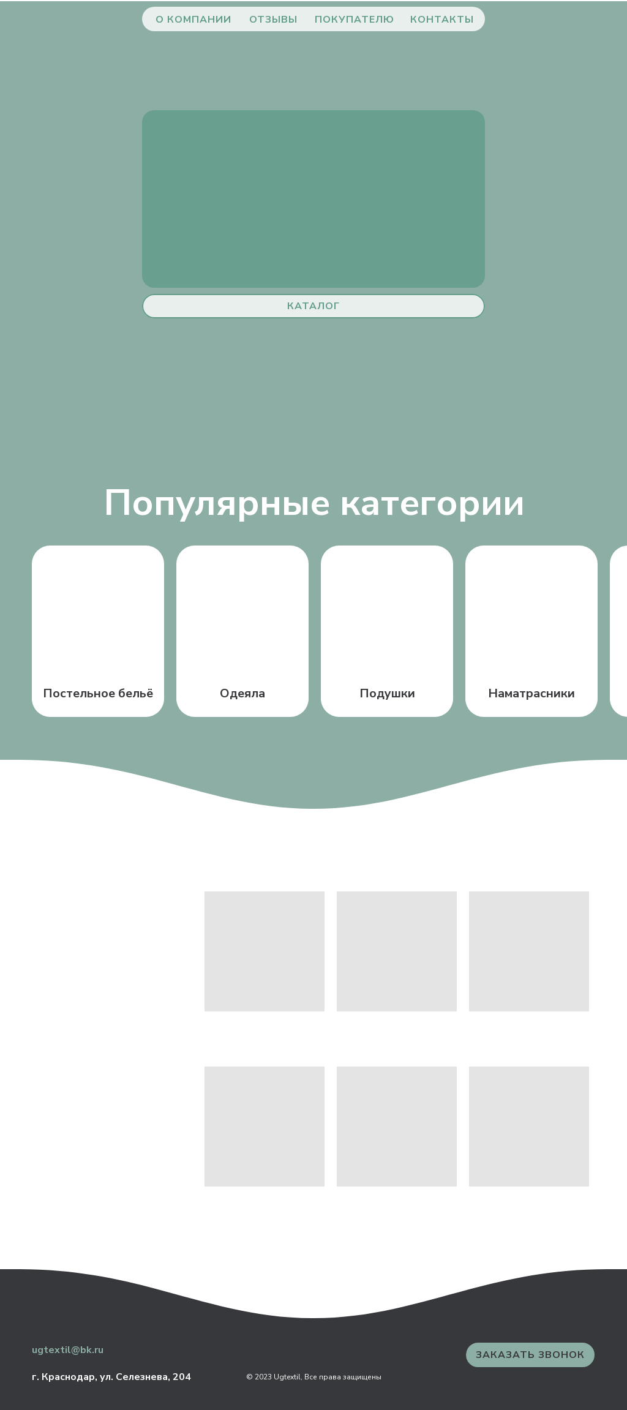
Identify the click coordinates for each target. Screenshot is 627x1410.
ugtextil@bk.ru (67, 1350)
